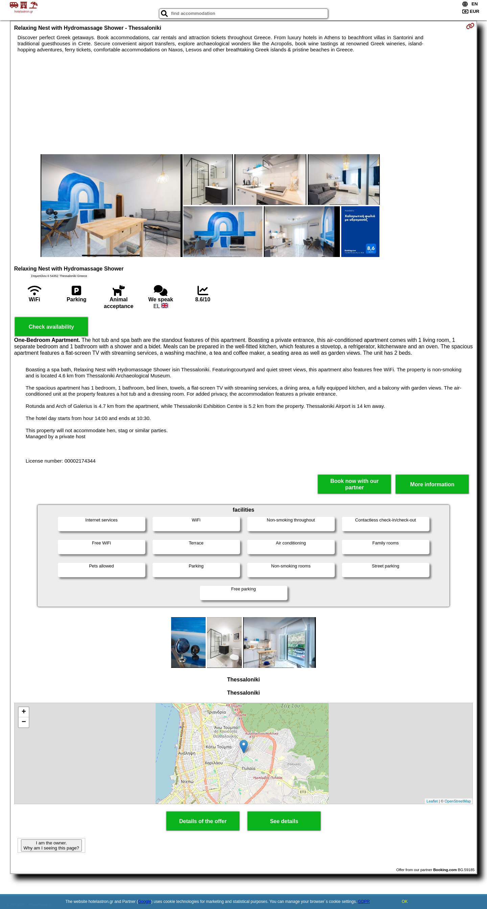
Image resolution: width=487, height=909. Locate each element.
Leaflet (432, 801)
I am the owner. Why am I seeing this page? (51, 845)
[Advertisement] (243, 103)
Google (144, 901)
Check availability (51, 327)
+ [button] (24, 712)
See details (284, 821)
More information (432, 484)
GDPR (364, 901)
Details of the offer (203, 821)
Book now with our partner (354, 484)
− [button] (24, 722)
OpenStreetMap (458, 801)
